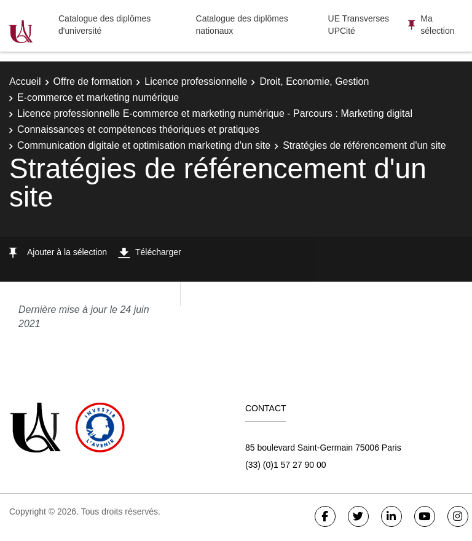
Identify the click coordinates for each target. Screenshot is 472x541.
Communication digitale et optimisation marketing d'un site (143, 145)
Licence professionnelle (195, 81)
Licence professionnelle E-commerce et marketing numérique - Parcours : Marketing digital (214, 113)
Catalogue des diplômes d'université (104, 25)
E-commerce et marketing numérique (98, 97)
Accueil (25, 81)
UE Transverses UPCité (359, 25)
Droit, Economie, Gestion (314, 81)
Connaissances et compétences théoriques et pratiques (138, 129)
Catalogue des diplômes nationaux (242, 25)
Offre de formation (93, 81)
